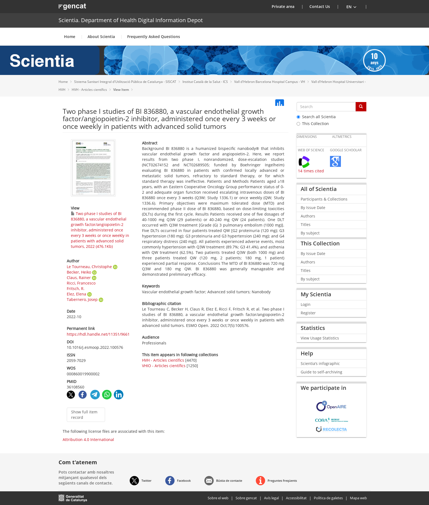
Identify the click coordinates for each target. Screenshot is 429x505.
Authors (308, 216)
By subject (310, 233)
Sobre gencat (246, 497)
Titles (306, 224)
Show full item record (84, 414)
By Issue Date (313, 207)
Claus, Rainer (79, 277)
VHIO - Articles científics (163, 365)
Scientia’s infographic (320, 363)
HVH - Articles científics (90, 89)
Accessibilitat (296, 497)
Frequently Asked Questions (153, 36)
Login (306, 304)
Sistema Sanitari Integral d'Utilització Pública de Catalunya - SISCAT (125, 81)
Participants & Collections (324, 199)
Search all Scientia (316, 116)
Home (69, 36)
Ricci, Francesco (81, 283)
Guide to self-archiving (321, 372)
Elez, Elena (76, 294)
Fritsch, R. (76, 288)
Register (308, 312)
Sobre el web (218, 497)
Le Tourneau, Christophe (89, 266)
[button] (351, 6)
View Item (121, 89)
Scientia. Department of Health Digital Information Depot (131, 20)
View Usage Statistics (320, 338)
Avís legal (271, 497)
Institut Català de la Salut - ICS (205, 81)
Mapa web (358, 497)
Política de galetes (328, 497)
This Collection (313, 123)
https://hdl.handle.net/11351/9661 (98, 334)
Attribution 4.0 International (88, 439)
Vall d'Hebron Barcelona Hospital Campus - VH (270, 81)
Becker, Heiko (79, 272)
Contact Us (319, 6)
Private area (286, 6)
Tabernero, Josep (82, 299)
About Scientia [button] (101, 36)
